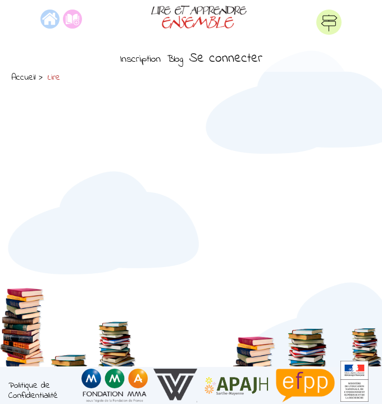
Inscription (140, 59)
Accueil (23, 77)
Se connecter (225, 58)
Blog (175, 59)
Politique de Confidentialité (33, 391)
